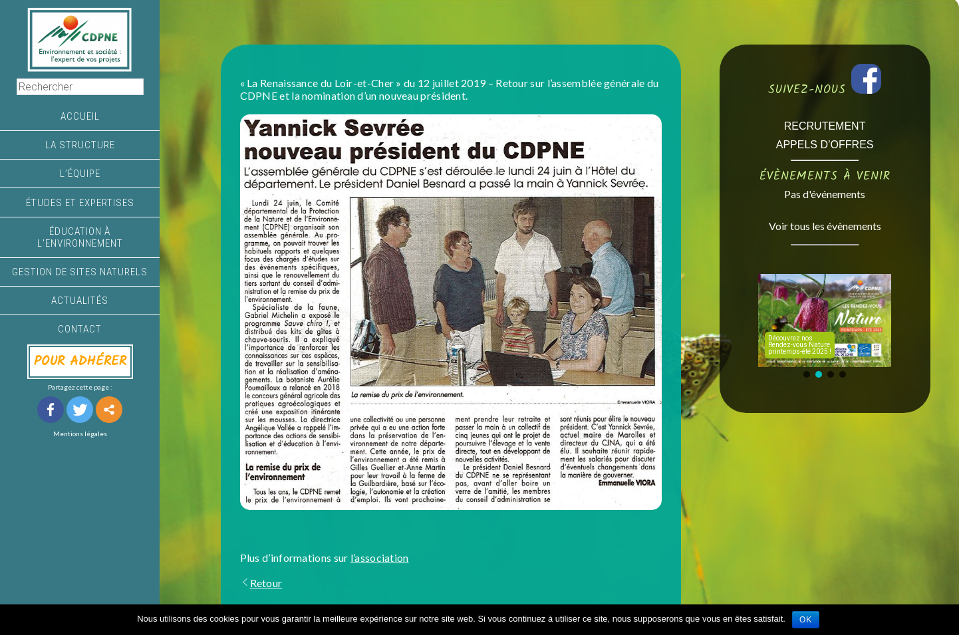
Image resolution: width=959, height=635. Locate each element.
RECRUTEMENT (825, 126)
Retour (261, 582)
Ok (805, 619)
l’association (379, 557)
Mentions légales (80, 434)
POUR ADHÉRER (80, 361)
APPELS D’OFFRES (825, 144)
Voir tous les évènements (825, 225)
